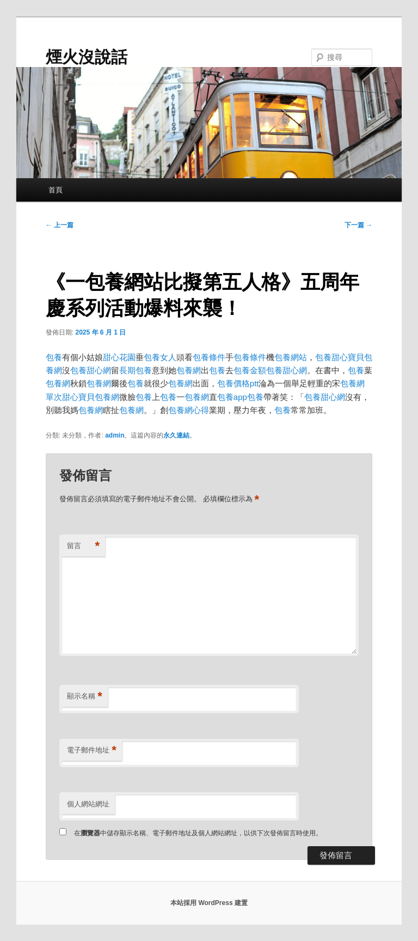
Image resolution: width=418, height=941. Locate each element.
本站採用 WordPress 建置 (209, 903)
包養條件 (209, 357)
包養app (232, 397)
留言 (83, 546)
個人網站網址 (88, 804)
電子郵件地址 (91, 750)
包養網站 (290, 357)
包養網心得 (188, 410)
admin (114, 435)
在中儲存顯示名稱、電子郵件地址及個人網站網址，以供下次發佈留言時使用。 (198, 833)
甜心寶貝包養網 (90, 397)
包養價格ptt (238, 383)
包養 (54, 357)
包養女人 (160, 357)
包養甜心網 (90, 370)
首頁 (55, 190)
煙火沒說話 (86, 57)
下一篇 (358, 225)
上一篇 (59, 225)
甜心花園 (119, 357)
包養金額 (249, 370)
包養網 (188, 370)
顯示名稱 (84, 697)
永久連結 (176, 435)
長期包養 (135, 370)
